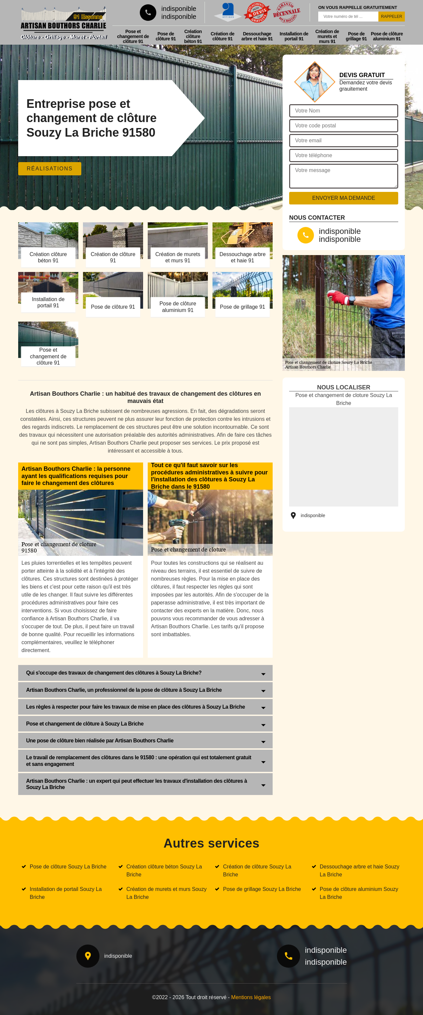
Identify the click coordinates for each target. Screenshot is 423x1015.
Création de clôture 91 (222, 36)
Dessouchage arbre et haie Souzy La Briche (360, 870)
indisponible (178, 8)
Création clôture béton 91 (193, 36)
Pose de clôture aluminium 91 (387, 36)
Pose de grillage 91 (356, 36)
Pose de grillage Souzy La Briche (262, 889)
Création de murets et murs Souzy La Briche (167, 893)
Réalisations (50, 168)
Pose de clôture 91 (166, 36)
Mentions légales (251, 997)
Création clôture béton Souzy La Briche (164, 870)
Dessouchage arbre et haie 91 (257, 36)
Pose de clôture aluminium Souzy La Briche (359, 893)
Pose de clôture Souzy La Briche (68, 866)
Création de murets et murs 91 (327, 36)
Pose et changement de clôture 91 (133, 36)
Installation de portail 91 (294, 36)
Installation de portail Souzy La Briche (66, 893)
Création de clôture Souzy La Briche (257, 870)
